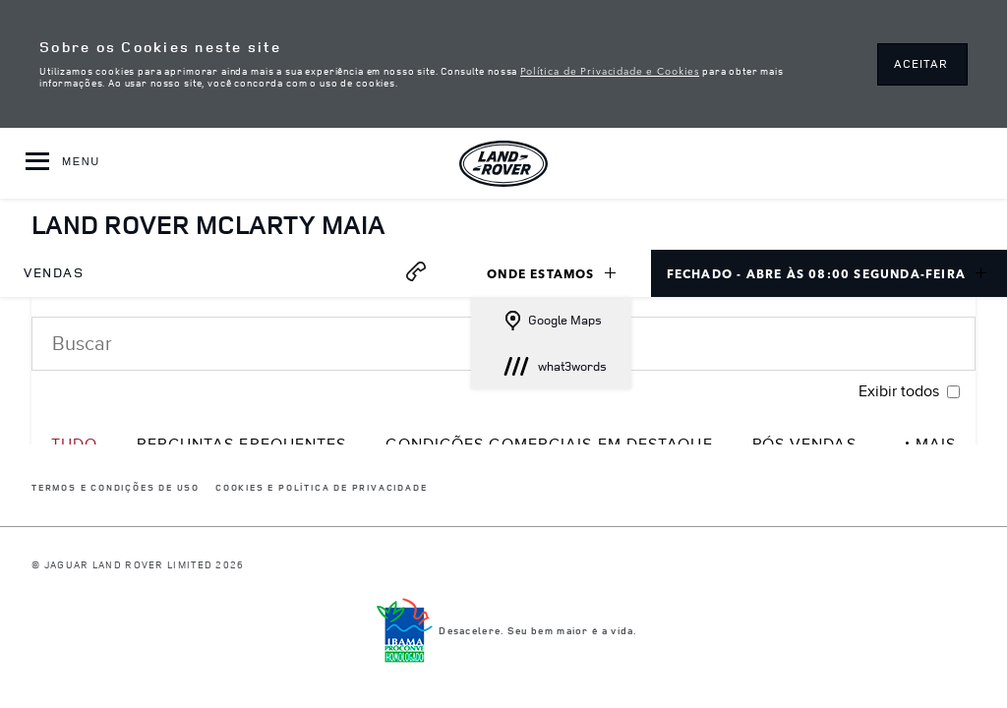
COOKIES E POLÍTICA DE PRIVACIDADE (321, 488)
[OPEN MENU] (63, 163)
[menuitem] (54, 273)
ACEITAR (921, 63)
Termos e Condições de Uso (115, 488)
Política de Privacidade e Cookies (609, 70)
